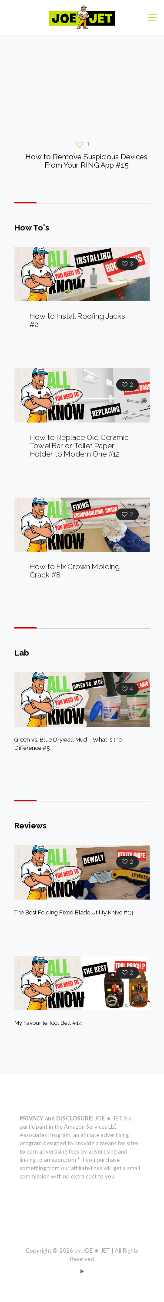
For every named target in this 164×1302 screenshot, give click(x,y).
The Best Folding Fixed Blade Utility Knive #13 (73, 912)
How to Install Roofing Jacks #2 (77, 320)
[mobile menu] (152, 17)
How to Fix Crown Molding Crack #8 (75, 570)
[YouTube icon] (82, 1271)
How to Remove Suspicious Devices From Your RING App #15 (86, 160)
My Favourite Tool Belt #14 (48, 1023)
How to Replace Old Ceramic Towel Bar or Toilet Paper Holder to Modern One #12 (79, 445)
